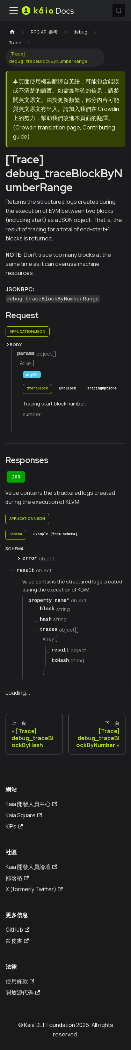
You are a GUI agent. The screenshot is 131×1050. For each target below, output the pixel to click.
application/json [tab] (27, 331)
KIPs (14, 826)
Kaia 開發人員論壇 (31, 867)
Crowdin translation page (47, 127)
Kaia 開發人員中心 (31, 804)
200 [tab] (16, 477)
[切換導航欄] (13, 10)
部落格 (17, 878)
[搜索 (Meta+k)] (118, 10)
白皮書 (17, 941)
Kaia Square (24, 815)
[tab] (37, 389)
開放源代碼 (23, 992)
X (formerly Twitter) (34, 889)
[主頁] (12, 32)
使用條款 (20, 981)
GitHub (17, 929)
